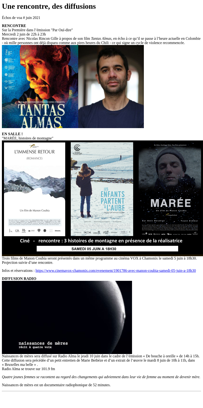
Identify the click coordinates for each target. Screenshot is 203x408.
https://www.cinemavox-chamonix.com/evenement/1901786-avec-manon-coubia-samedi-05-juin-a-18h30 (115, 271)
